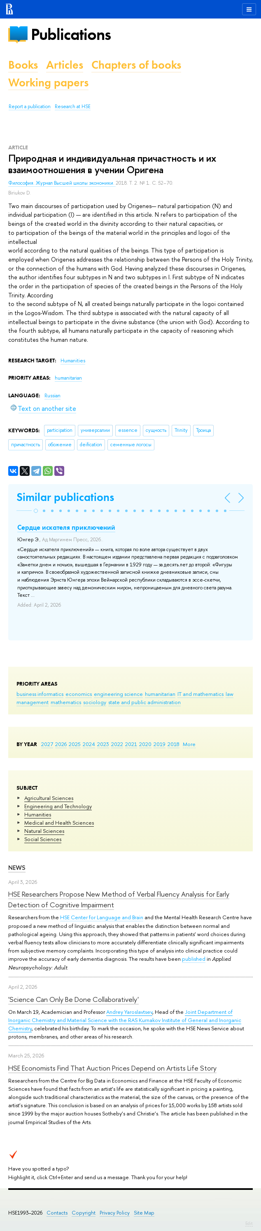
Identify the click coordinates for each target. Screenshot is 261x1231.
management (32, 702)
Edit (249, 1223)
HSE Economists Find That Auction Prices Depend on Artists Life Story (112, 1068)
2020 (145, 744)
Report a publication (30, 106)
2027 (47, 744)
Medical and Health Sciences (59, 822)
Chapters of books (136, 65)
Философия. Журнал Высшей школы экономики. (62, 183)
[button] (36, 511)
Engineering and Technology (58, 806)
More (189, 744)
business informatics (39, 694)
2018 (173, 744)
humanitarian (160, 694)
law (229, 694)
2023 (103, 744)
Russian (52, 395)
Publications (71, 34)
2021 (131, 744)
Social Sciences (42, 839)
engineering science (118, 694)
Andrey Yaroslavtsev (129, 1011)
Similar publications (65, 497)
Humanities (37, 814)
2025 (75, 744)
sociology (94, 702)
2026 (61, 744)
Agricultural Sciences (48, 798)
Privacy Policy (115, 1212)
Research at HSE (73, 106)
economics (78, 694)
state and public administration (144, 702)
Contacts (57, 1212)
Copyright (84, 1212)
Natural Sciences (44, 831)
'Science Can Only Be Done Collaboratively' (73, 999)
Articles (64, 65)
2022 (117, 744)
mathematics (66, 702)
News (17, 867)
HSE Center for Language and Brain (101, 917)
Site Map (144, 1212)
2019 (159, 744)
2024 (89, 744)
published (193, 958)
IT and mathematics (200, 694)
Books (23, 65)
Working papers (48, 82)
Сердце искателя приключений (66, 527)
